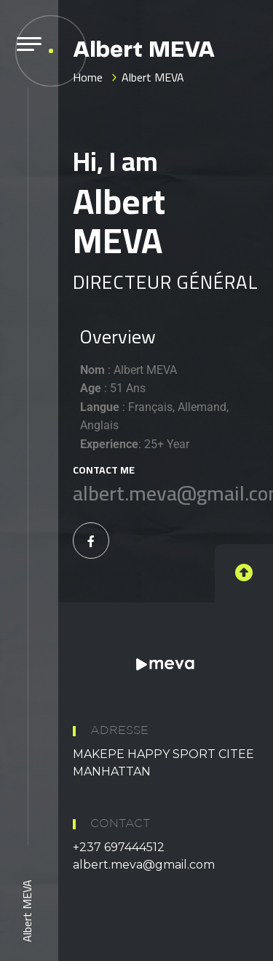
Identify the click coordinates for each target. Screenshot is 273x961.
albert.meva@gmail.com (144, 865)
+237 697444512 (119, 847)
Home (88, 77)
